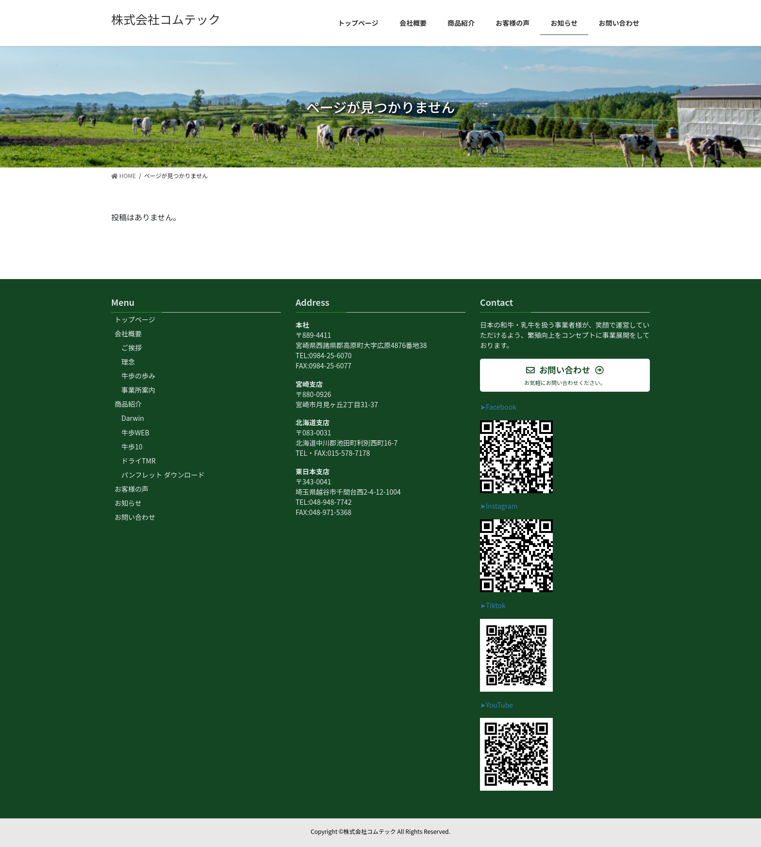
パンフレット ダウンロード (162, 475)
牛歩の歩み (138, 376)
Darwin (132, 418)
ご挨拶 (131, 347)
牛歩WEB (135, 432)
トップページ (135, 319)
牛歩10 (132, 446)
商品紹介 (128, 404)
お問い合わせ (135, 517)
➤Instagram (498, 506)
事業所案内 (138, 390)
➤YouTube (496, 705)
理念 (128, 361)
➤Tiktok (493, 605)
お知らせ (128, 503)
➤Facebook (498, 407)
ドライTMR (138, 460)
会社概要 (128, 333)
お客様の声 (132, 489)
